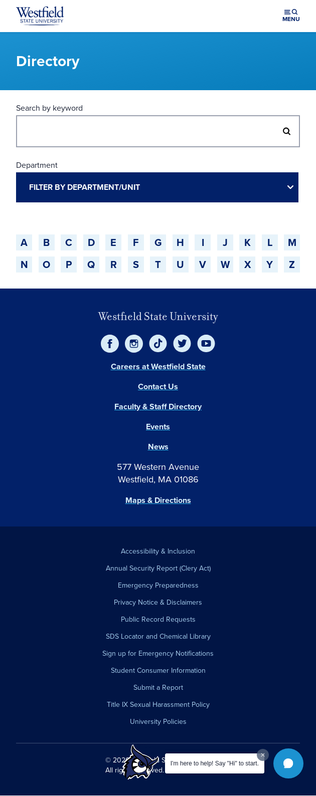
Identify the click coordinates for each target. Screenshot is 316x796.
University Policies (158, 721)
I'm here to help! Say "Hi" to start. (215, 763)
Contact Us (158, 386)
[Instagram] (134, 344)
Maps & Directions (158, 500)
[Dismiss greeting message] (263, 755)
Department (37, 165)
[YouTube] (206, 344)
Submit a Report (158, 687)
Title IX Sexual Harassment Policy (158, 704)
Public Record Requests (158, 619)
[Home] (40, 16)
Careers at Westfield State (158, 366)
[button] (288, 763)
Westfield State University (158, 316)
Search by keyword (49, 108)
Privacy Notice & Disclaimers (158, 602)
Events (158, 426)
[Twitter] (182, 344)
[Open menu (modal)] (291, 16)
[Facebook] (110, 344)
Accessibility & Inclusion (158, 551)
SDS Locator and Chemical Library (158, 636)
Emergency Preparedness (158, 585)
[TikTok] (158, 344)
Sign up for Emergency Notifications (158, 653)
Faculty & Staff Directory (158, 406)
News (158, 446)
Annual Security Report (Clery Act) (158, 568)
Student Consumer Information (158, 670)
